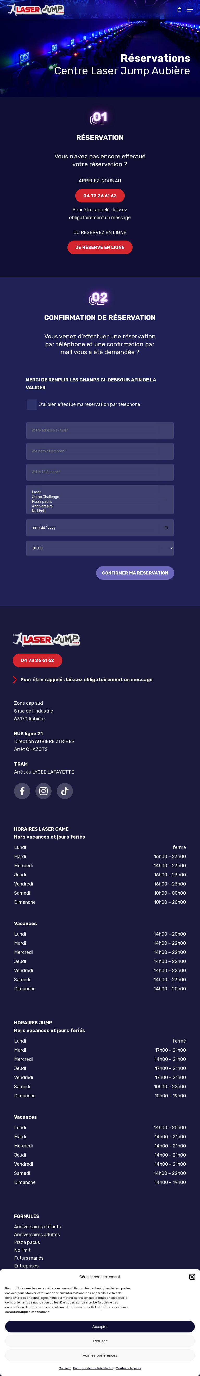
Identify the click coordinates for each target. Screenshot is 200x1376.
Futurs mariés (28, 1258)
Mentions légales (128, 1368)
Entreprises (26, 1266)
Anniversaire (100, 506)
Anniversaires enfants (37, 1227)
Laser (100, 492)
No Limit (100, 511)
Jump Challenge (100, 497)
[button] (192, 1276)
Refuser (100, 1341)
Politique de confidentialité (93, 1368)
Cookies (65, 1368)
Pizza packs (100, 501)
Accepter (100, 1326)
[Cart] (179, 9)
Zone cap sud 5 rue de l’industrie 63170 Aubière (33, 711)
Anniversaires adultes (37, 1234)
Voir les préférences (100, 1355)
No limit (22, 1250)
